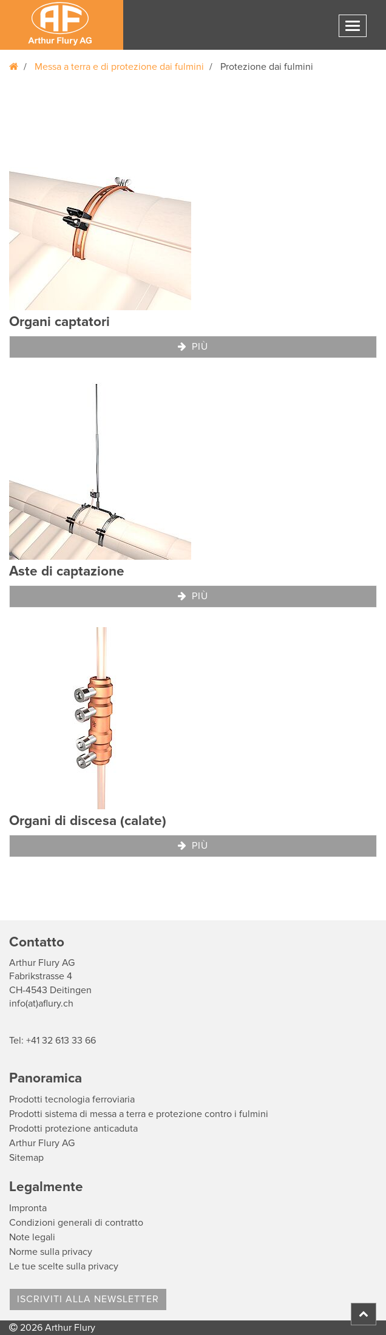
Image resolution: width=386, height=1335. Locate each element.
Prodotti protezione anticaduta (73, 1129)
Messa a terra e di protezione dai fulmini (119, 67)
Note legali (32, 1237)
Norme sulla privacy (50, 1252)
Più (193, 347)
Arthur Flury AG (42, 1143)
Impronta (28, 1208)
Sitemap (26, 1158)
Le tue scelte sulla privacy (63, 1266)
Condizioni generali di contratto (76, 1223)
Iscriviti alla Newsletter (88, 1299)
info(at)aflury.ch (41, 1003)
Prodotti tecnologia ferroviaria (72, 1099)
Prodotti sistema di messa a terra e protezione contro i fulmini (138, 1114)
